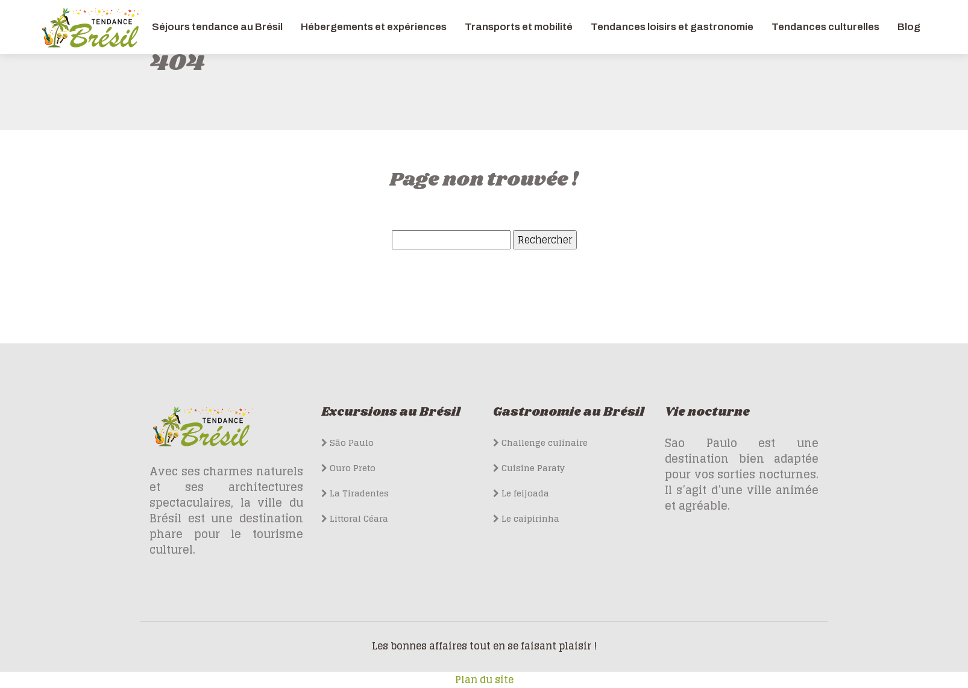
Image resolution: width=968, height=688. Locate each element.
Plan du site (484, 679)
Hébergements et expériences (374, 27)
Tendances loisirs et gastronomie (672, 27)
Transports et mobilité (519, 27)
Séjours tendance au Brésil (217, 27)
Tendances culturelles (825, 27)
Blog (908, 27)
